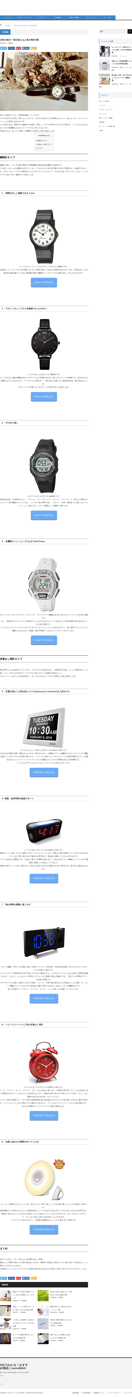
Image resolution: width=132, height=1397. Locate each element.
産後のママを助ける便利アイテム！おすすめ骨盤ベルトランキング (23, 1295)
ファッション (8, 17)
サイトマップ (128, 1393)
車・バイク (90, 17)
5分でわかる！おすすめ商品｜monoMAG (14, 1366)
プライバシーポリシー (114, 1393)
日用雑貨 (58, 17)
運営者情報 (75, 1393)
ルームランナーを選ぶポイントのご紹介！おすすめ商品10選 (122, 49)
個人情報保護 (86, 1393)
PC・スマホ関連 (104, 101)
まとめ (39, 148)
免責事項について (99, 1393)
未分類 (101, 130)
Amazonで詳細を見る (43, 282)
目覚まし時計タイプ (44, 144)
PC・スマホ (107, 17)
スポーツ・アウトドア (25, 17)
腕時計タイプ (41, 141)
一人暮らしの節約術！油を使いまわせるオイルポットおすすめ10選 (23, 1323)
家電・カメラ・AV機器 (106, 118)
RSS (1, 1384)
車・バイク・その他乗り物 (107, 126)
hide (47, 135)
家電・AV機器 (74, 17)
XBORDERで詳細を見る (44, 772)
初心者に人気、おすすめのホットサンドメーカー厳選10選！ (122, 77)
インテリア (41, 17)
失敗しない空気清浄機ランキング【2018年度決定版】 (122, 62)
